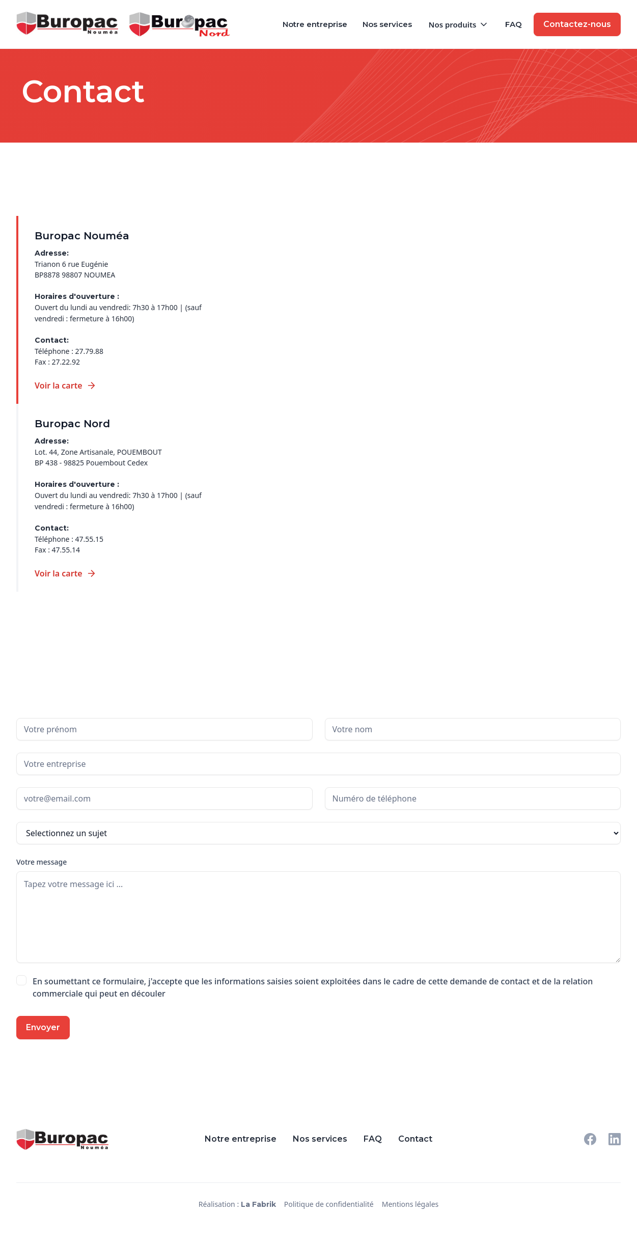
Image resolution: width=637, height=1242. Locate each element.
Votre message (41, 862)
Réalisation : (237, 1204)
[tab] (111, 310)
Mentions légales (410, 1204)
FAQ (513, 24)
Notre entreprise (315, 24)
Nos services (387, 24)
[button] (459, 24)
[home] (72, 23)
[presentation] (152, 1036)
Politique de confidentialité (329, 1204)
